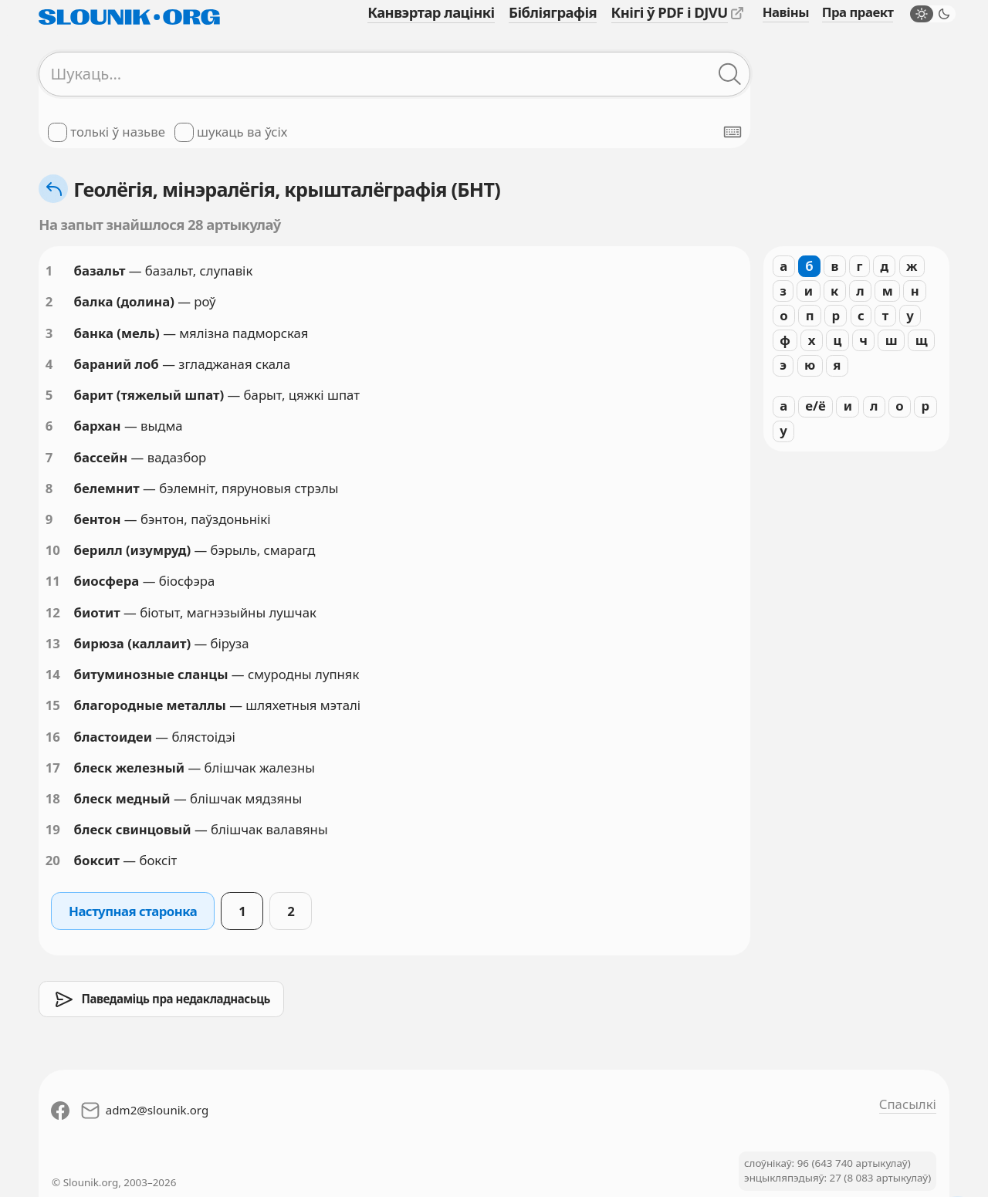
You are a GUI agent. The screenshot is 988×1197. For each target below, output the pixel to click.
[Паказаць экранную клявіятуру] (732, 132)
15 (53, 705)
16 (53, 737)
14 (53, 674)
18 (53, 798)
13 (53, 643)
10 (53, 550)
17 (53, 767)
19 (53, 829)
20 (53, 860)
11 (53, 581)
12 (53, 612)
